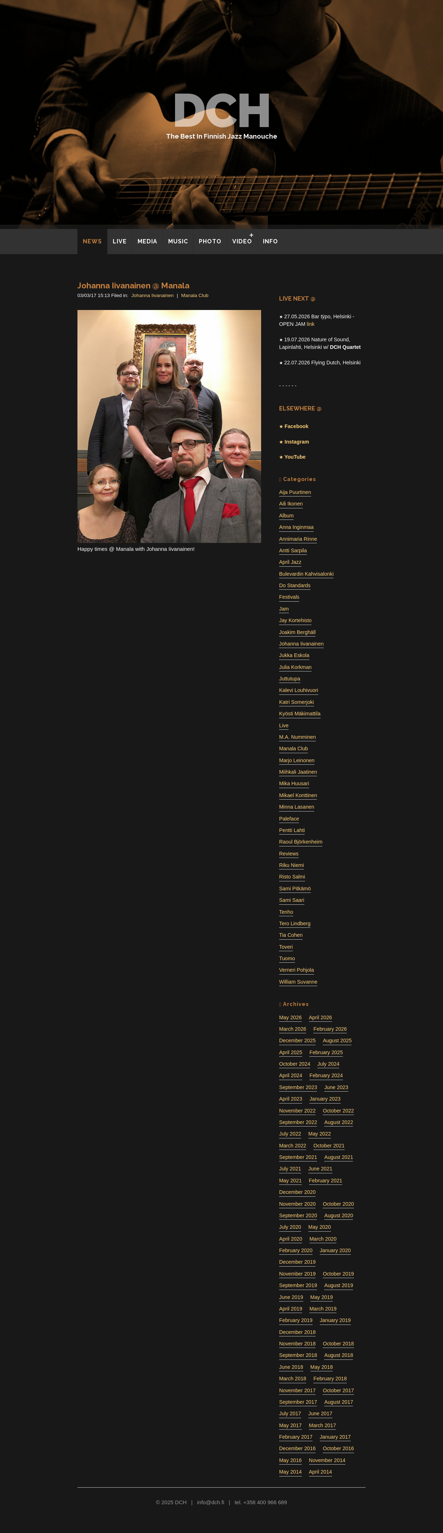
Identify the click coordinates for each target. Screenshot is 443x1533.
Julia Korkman (295, 667)
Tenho (286, 912)
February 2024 (326, 1075)
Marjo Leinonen (296, 760)
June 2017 (320, 1413)
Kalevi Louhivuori (298, 690)
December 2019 (297, 1262)
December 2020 (297, 1192)
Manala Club (195, 295)
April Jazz (290, 562)
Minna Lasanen (296, 807)
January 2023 (324, 1099)
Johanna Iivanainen (152, 295)
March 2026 (292, 1029)
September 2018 (298, 1355)
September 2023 (298, 1087)
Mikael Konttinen (298, 795)
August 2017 (338, 1402)
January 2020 (335, 1250)
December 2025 (297, 1040)
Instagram (296, 442)
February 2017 (296, 1437)
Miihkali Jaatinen (298, 772)
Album (286, 515)
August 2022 (338, 1122)
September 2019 (298, 1285)
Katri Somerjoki (296, 702)
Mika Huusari (294, 783)
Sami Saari (291, 900)
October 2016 (338, 1448)
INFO (270, 241)
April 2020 (290, 1239)
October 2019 (338, 1274)
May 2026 (290, 1017)
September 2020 (298, 1215)
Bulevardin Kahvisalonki (306, 574)
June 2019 (291, 1297)
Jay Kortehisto (295, 620)
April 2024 (290, 1075)
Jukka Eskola (294, 655)
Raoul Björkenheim (300, 842)
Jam (284, 609)
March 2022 (292, 1145)
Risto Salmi (292, 877)
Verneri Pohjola (296, 970)
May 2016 (290, 1460)
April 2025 (290, 1052)
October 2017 (338, 1390)
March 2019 (322, 1309)
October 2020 (338, 1204)
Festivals (289, 597)
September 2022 (298, 1122)
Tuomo (287, 958)
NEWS (92, 241)
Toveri (286, 947)
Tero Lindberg (294, 923)
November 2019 (297, 1274)
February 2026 (330, 1029)
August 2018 (338, 1355)
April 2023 (290, 1099)
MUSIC (178, 241)
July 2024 (328, 1064)
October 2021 (328, 1145)
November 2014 (327, 1460)
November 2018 (297, 1344)
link (310, 324)
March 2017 (322, 1425)
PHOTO (210, 241)
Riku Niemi (291, 865)
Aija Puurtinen (295, 492)
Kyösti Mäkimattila (300, 713)
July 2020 (290, 1227)
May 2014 (290, 1472)
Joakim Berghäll (297, 632)
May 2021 (290, 1180)
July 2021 (290, 1169)
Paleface (289, 819)
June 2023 (336, 1087)
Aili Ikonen (291, 504)
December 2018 (297, 1332)
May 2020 (319, 1227)
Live (283, 725)
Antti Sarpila (293, 550)
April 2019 (290, 1309)
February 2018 (330, 1378)
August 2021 (338, 1157)
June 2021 (320, 1169)
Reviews (289, 854)
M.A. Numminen (297, 737)
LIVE (120, 241)
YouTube (294, 457)
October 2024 (294, 1064)
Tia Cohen (291, 935)
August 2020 (338, 1215)
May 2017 (290, 1425)
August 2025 (337, 1040)
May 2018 (321, 1367)
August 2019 (338, 1285)
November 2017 (297, 1390)
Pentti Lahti (292, 830)
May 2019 (321, 1297)
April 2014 (320, 1472)
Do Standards (294, 585)
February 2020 (296, 1250)
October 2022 (338, 1111)
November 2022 (297, 1111)
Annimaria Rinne (298, 539)
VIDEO (242, 241)
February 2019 (296, 1320)
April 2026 (320, 1017)
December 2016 (297, 1448)
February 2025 (326, 1052)
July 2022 (290, 1134)
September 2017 (298, 1402)
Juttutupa (289, 679)
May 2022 (319, 1134)
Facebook (295, 426)
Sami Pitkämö (295, 888)
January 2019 (335, 1320)
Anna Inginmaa (296, 527)
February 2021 (326, 1180)
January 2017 (335, 1437)
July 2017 (290, 1413)
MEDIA (147, 241)
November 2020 (297, 1204)
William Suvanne (298, 982)
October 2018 (338, 1344)
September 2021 (298, 1157)
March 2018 (292, 1378)
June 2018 (291, 1367)
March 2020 (322, 1239)
